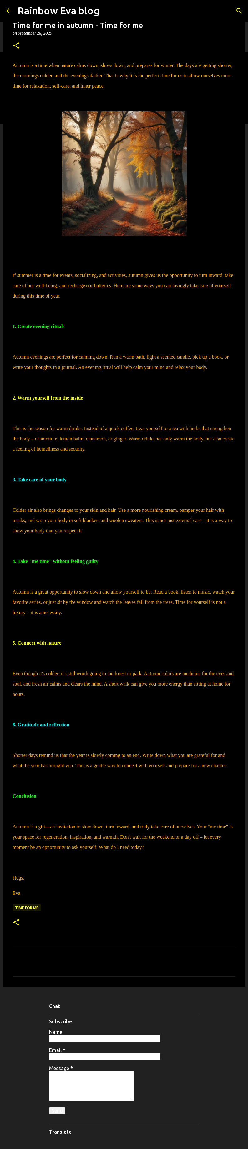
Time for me (26, 908)
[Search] (239, 10)
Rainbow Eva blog (58, 10)
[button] (16, 46)
